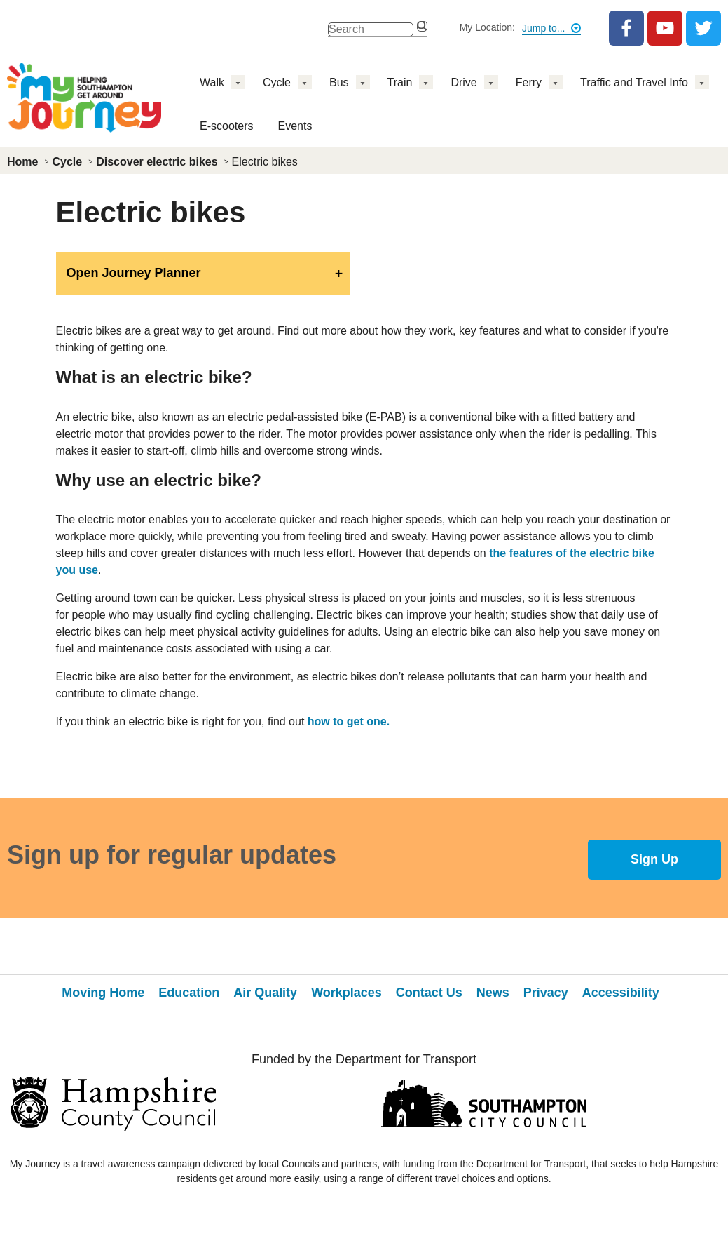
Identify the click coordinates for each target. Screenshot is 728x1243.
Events (294, 126)
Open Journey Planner (134, 273)
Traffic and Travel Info (634, 82)
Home (22, 162)
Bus (339, 82)
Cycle (277, 82)
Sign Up (654, 859)
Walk (212, 82)
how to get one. (349, 721)
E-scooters (226, 126)
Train (400, 82)
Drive (463, 82)
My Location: (487, 27)
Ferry (529, 82)
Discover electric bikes (156, 162)
